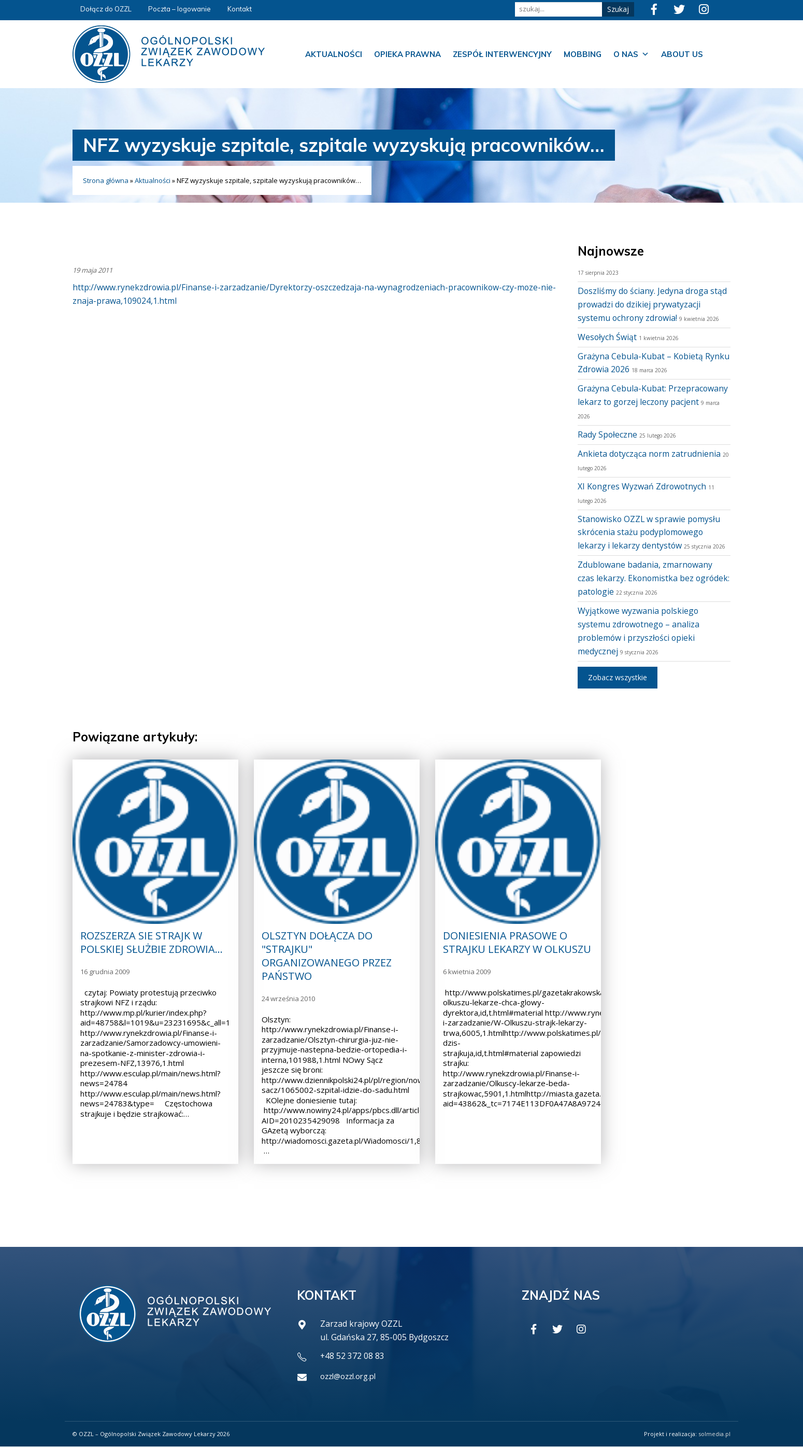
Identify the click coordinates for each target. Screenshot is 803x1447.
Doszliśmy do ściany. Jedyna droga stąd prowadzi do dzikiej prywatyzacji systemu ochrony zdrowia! (653, 304)
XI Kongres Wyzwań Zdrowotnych (643, 486)
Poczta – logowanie (179, 9)
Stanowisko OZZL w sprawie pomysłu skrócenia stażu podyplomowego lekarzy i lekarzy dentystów (650, 532)
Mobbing (582, 54)
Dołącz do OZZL (106, 9)
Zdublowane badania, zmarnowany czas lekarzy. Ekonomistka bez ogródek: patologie (645, 578)
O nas (631, 54)
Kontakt (239, 9)
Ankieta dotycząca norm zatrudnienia (650, 453)
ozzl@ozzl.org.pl (351, 1376)
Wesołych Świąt (607, 337)
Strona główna (105, 180)
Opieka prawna (407, 54)
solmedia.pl (714, 1434)
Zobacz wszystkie (617, 677)
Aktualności (333, 54)
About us (682, 54)
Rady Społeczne (608, 434)
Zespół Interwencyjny (502, 54)
